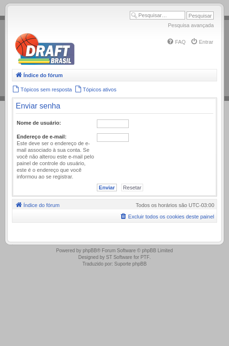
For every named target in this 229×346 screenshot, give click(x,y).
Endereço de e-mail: (42, 136)
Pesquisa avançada (191, 25)
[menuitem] (176, 42)
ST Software (119, 257)
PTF (144, 257)
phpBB (90, 250)
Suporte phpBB (130, 264)
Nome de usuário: (39, 123)
